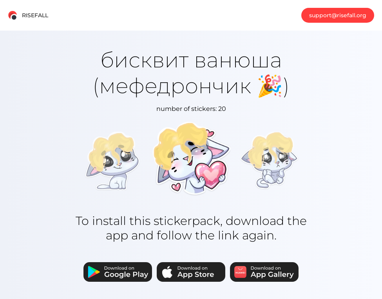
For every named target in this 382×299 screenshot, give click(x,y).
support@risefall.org (337, 15)
